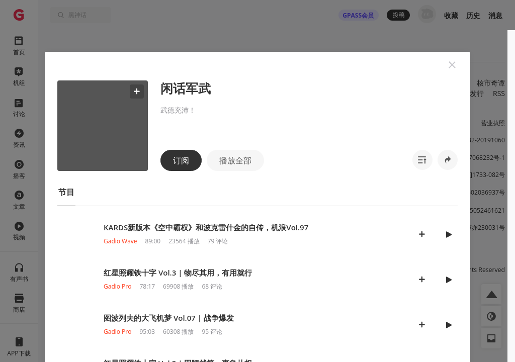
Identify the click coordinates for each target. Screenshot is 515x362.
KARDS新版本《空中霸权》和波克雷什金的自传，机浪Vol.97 (206, 227)
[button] (452, 64)
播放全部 (235, 160)
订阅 (181, 160)
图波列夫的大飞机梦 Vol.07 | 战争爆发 (169, 318)
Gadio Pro (117, 286)
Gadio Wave (120, 241)
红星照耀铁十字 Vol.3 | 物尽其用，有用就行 (178, 272)
